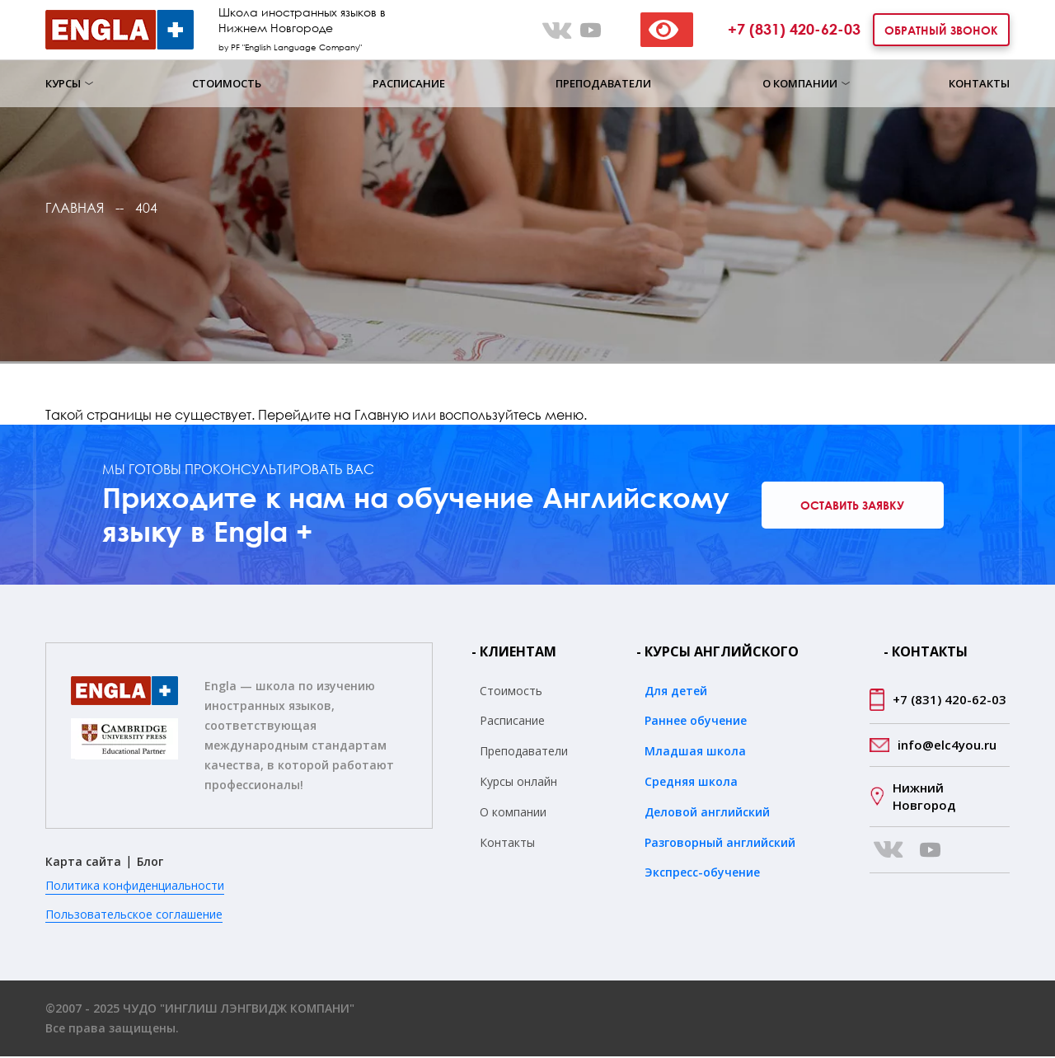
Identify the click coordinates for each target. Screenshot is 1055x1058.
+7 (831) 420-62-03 (794, 29)
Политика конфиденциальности (134, 887)
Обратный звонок (941, 30)
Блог (150, 863)
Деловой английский (707, 813)
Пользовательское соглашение (134, 915)
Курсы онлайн (518, 783)
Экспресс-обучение (702, 874)
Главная (74, 208)
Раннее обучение (696, 722)
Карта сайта (83, 863)
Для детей (676, 691)
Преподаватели (603, 83)
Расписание (409, 83)
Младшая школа (695, 752)
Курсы (63, 83)
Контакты (979, 83)
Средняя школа (691, 783)
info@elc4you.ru (947, 745)
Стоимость (226, 83)
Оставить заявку (857, 506)
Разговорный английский (720, 843)
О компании (799, 83)
